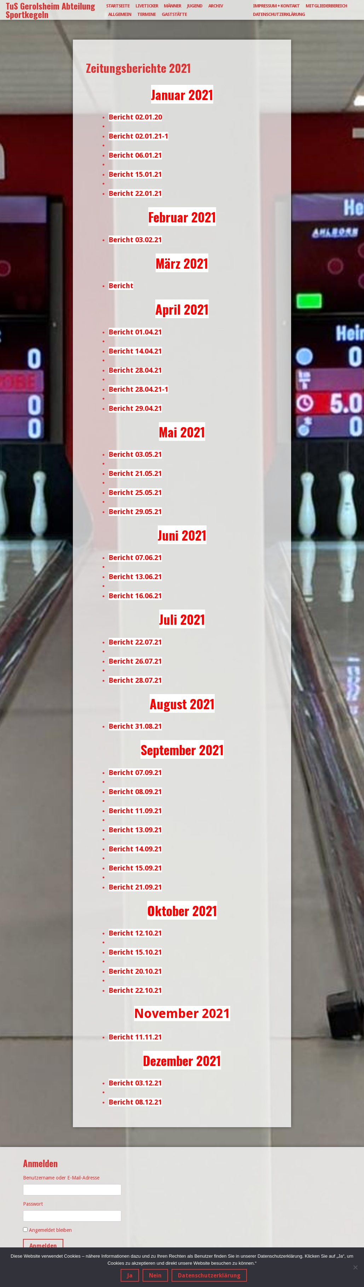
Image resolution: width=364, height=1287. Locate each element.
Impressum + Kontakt (276, 5)
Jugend (194, 5)
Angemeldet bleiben (50, 1230)
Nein (155, 1276)
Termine (146, 14)
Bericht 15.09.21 (135, 868)
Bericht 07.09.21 (135, 772)
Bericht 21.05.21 (135, 473)
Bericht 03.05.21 (135, 454)
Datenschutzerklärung (279, 14)
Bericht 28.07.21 (135, 680)
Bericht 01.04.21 (135, 332)
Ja (130, 1276)
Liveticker (146, 5)
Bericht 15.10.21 (135, 952)
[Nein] (355, 1267)
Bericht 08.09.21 (135, 791)
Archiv (215, 5)
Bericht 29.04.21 (135, 408)
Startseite (117, 5)
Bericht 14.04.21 (135, 351)
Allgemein (119, 14)
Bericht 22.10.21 (135, 990)
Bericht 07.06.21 (135, 557)
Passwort (33, 1204)
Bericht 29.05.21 (135, 511)
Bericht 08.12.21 (135, 1102)
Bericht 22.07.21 (135, 642)
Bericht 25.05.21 (135, 492)
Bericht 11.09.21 (135, 810)
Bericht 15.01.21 (135, 174)
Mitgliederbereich (326, 5)
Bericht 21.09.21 (135, 887)
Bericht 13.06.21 (135, 576)
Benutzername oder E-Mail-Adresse (61, 1178)
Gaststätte (174, 14)
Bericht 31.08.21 (135, 726)
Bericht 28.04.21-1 (138, 389)
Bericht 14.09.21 (135, 849)
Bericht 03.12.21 (135, 1083)
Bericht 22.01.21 (135, 193)
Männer (172, 5)
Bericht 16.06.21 (135, 596)
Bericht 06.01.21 (135, 155)
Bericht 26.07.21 (135, 661)
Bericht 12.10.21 (135, 933)
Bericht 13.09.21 (135, 830)
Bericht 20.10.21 (135, 971)
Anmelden (43, 1245)
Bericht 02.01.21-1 (138, 136)
